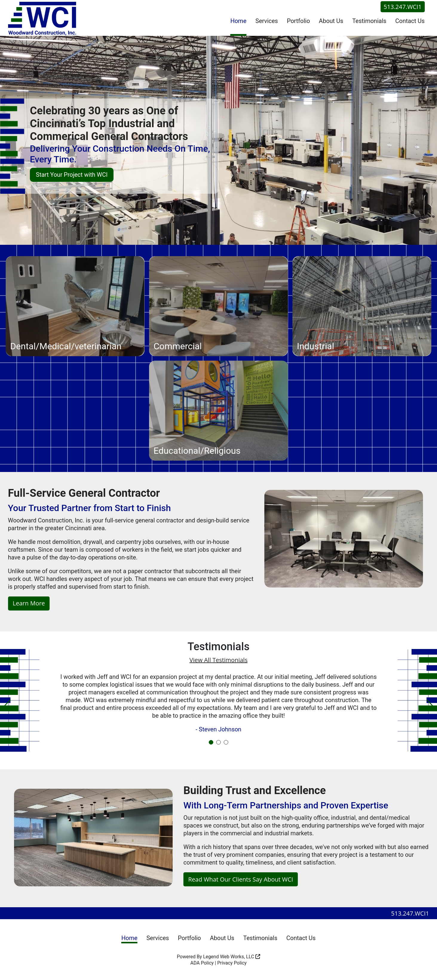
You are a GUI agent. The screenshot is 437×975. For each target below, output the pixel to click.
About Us (331, 20)
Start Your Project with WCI (72, 174)
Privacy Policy (232, 964)
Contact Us (409, 20)
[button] (8, 706)
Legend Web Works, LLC (231, 958)
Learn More (29, 603)
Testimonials (369, 20)
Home (238, 20)
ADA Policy (202, 964)
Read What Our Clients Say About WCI (240, 880)
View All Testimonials (218, 660)
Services (266, 20)
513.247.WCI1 (402, 7)
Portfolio (298, 20)
